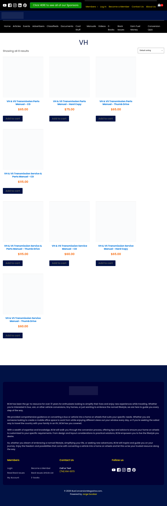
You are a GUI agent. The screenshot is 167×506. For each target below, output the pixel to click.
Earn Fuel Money (135, 28)
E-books (35, 477)
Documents (67, 26)
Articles (17, 26)
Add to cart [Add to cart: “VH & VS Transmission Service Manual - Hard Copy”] (105, 263)
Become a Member (119, 6)
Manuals (91, 26)
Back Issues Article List (42, 472)
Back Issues (121, 28)
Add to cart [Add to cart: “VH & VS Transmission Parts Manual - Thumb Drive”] (105, 118)
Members (91, 6)
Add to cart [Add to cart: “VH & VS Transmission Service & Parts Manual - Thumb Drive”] (12, 263)
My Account (13, 477)
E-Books (111, 28)
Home (7, 26)
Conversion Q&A (154, 28)
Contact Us (138, 6)
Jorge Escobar (89, 494)
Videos (102, 26)
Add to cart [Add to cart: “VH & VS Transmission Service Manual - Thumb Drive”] (12, 335)
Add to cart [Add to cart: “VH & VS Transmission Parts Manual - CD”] (12, 118)
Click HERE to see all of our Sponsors (55, 5)
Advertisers (38, 26)
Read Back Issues (16, 472)
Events (26, 26)
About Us (151, 6)
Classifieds (52, 26)
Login (10, 468)
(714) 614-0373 (67, 471)
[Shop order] (151, 50)
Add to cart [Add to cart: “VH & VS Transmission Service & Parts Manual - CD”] (12, 191)
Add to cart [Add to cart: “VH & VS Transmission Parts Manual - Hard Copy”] (59, 118)
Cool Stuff (78, 28)
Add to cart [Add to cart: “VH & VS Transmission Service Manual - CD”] (59, 263)
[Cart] (160, 5)
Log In (103, 6)
